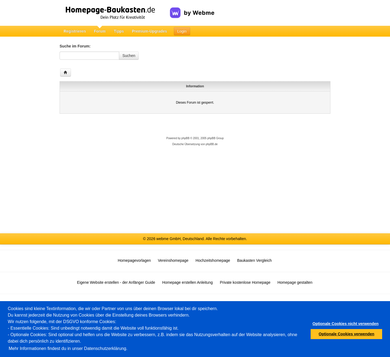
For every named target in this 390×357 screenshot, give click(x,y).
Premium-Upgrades (149, 31)
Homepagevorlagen (134, 260)
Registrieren (75, 31)
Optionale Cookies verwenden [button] (347, 334)
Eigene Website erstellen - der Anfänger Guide (116, 282)
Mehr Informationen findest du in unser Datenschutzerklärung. (68, 348)
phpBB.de (212, 144)
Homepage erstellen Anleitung (187, 282)
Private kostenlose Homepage (245, 282)
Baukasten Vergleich (254, 260)
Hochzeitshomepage (213, 260)
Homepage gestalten (294, 282)
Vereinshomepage (173, 260)
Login (182, 31)
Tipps (119, 31)
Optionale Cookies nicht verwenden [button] (346, 323)
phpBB (185, 138)
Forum (100, 31)
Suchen (128, 55)
